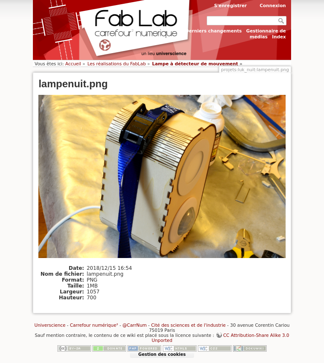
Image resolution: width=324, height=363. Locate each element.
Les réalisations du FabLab (116, 63)
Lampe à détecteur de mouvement (195, 63)
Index (279, 36)
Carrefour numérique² (94, 325)
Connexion (273, 5)
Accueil (73, 63)
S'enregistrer (230, 5)
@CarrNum (134, 325)
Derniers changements (213, 30)
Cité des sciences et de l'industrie (188, 325)
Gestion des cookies (162, 354)
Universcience (50, 325)
